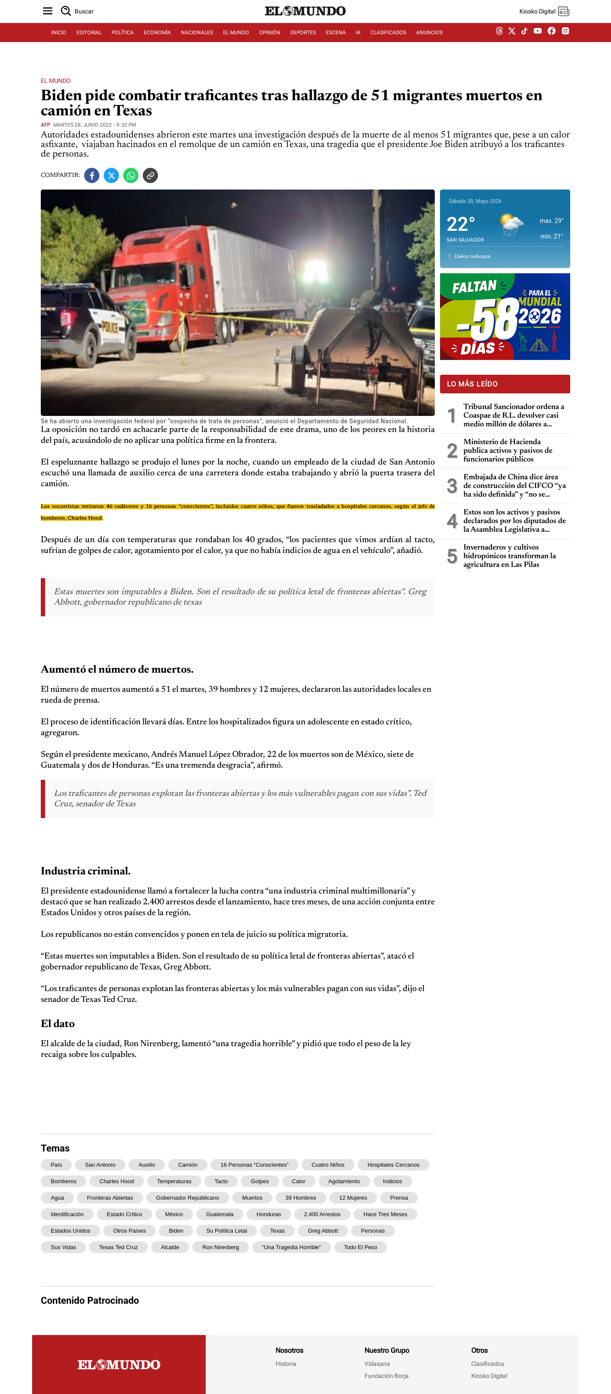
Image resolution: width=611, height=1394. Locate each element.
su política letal (226, 1230)
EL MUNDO (236, 42)
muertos (252, 1197)
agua (57, 1197)
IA (358, 42)
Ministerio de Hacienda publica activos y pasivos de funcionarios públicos (507, 451)
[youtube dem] (538, 42)
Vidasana (377, 1363)
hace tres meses (385, 1214)
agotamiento (344, 1181)
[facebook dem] (551, 42)
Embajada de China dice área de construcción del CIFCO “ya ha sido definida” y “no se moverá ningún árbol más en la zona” (514, 486)
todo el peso (361, 1247)
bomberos (63, 1181)
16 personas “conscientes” (254, 1165)
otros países (129, 1230)
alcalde (170, 1247)
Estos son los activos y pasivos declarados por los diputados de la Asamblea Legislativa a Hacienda (514, 521)
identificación (67, 1214)
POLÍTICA (123, 42)
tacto (221, 1181)
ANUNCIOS (429, 42)
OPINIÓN (269, 42)
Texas (277, 1230)
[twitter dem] (512, 42)
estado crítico (124, 1214)
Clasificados (487, 1363)
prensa (399, 1197)
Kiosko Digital (489, 1375)
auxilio (146, 1165)
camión (187, 1165)
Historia (286, 1363)
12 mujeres (353, 1197)
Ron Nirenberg (220, 1247)
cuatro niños (328, 1165)
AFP (45, 125)
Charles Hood (116, 1181)
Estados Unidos (70, 1230)
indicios (392, 1181)
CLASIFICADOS (388, 42)
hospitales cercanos (394, 1165)
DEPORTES (303, 42)
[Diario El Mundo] (305, 23)
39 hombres (301, 1197)
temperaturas (174, 1181)
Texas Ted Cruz (118, 1247)
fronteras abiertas (110, 1197)
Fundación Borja (387, 1375)
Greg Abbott (323, 1230)
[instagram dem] (568, 42)
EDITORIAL (89, 42)
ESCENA (336, 42)
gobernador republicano (187, 1197)
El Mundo (56, 80)
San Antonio (100, 1165)
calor (299, 1181)
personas (373, 1230)
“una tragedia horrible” (291, 1247)
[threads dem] (499, 42)
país (56, 1165)
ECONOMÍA (157, 42)
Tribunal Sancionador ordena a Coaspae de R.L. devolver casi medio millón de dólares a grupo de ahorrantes (513, 416)
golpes (260, 1181)
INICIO (58, 42)
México (174, 1214)
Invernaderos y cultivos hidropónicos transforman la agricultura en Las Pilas (509, 556)
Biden (176, 1230)
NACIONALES (197, 42)
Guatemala (220, 1214)
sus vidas (63, 1247)
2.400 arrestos (322, 1214)
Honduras (268, 1214)
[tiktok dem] (524, 42)
